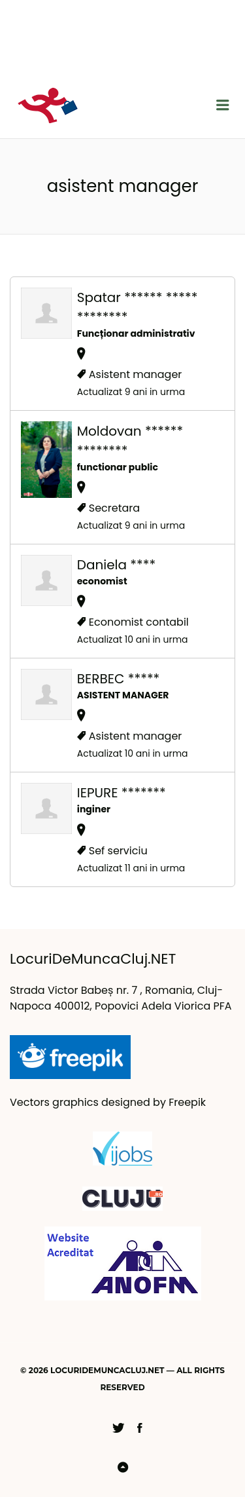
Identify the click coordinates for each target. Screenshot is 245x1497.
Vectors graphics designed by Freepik (108, 1102)
